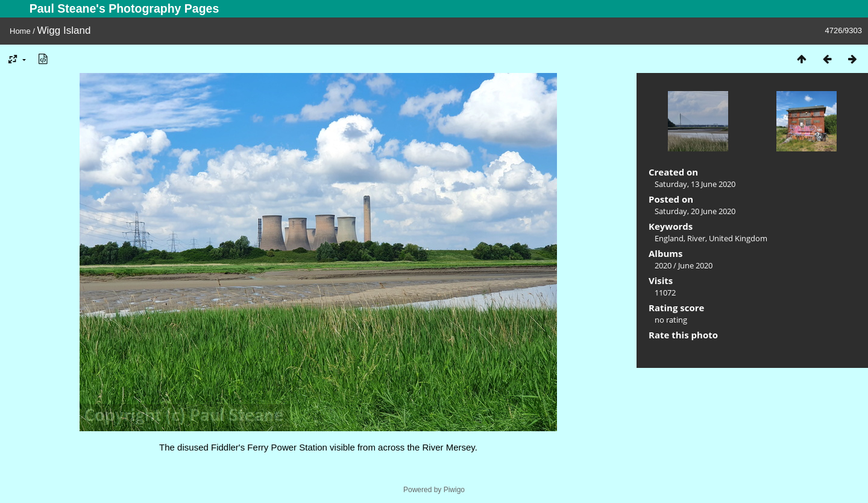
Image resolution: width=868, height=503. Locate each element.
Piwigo (454, 490)
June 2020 (695, 265)
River (696, 238)
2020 (663, 265)
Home (20, 31)
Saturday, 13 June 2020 (695, 184)
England (669, 238)
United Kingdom (738, 238)
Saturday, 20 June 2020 (695, 211)
